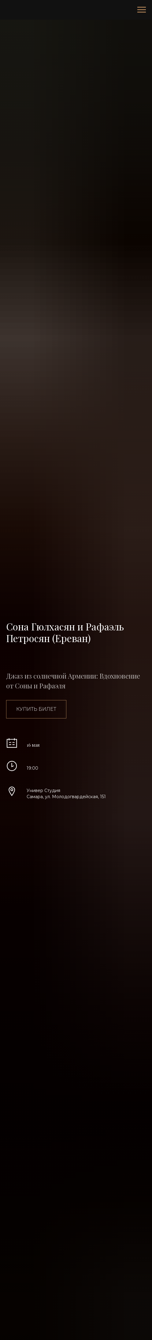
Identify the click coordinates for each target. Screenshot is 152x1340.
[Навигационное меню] (141, 10)
